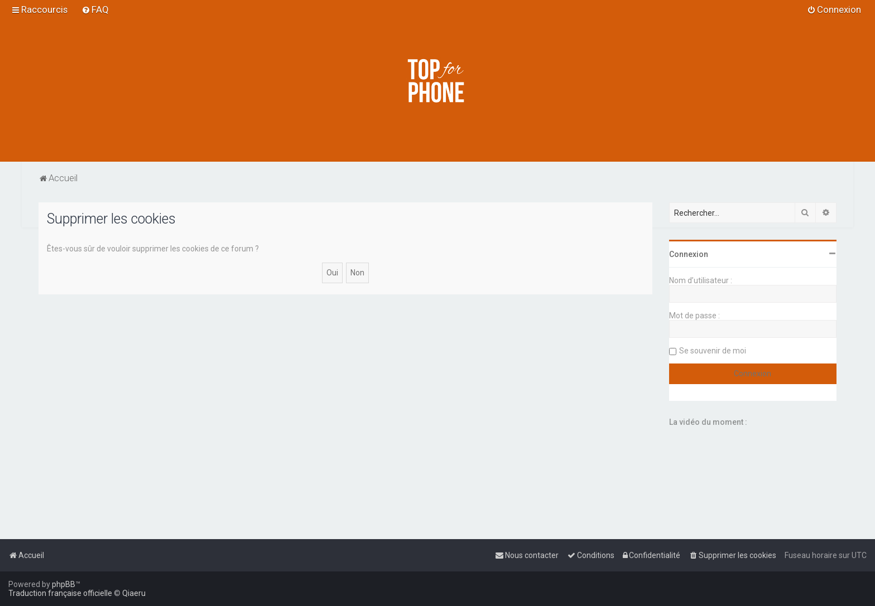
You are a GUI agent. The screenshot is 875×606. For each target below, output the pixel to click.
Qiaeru (134, 593)
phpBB (63, 584)
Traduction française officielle (60, 593)
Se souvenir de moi (712, 350)
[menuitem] (95, 9)
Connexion (688, 254)
